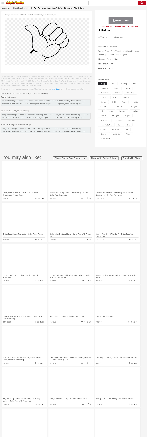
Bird (22, 416)
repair (127, 116)
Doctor (51, 419)
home (71, 419)
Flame (53, 412)
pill (101, 111)
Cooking (104, 426)
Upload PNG (136, 432)
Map (68, 423)
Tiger (118, 416)
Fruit (44, 426)
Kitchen (76, 426)
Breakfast (15, 426)
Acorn (15, 412)
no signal (132, 120)
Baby (19, 419)
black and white (106, 125)
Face (99, 419)
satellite (135, 111)
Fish (69, 416)
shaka (115, 97)
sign (134, 84)
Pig (107, 416)
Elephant (63, 416)
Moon (77, 412)
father (89, 419)
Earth (43, 412)
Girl (80, 419)
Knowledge (75, 423)
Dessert (26, 426)
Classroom (34, 423)
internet (116, 88)
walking (65, 419)
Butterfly (28, 416)
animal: (9, 416)
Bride (24, 419)
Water (96, 412)
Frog (73, 416)
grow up (115, 129)
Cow (43, 416)
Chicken (38, 416)
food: (8, 426)
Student (15, 423)
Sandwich (55, 426)
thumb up (123, 84)
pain (119, 125)
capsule (103, 129)
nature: (8, 412)
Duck (52, 416)
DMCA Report (105, 30)
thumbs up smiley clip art (104, 158)
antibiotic (116, 134)
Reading (41, 423)
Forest (116, 412)
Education (54, 423)
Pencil (47, 423)
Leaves (26, 412)
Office (99, 423)
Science (88, 423)
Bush (100, 412)
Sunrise (83, 412)
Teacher (22, 423)
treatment (118, 120)
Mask (14, 419)
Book (27, 423)
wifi (112, 84)
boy (84, 419)
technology (130, 93)
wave (111, 111)
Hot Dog (110, 426)
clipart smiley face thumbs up (70, 158)
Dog (48, 416)
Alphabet (105, 423)
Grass (65, 412)
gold (114, 102)
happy (102, 84)
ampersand (117, 107)
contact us (55, 89)
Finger (104, 419)
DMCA (128, 432)
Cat (33, 416)
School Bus (62, 423)
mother (35, 419)
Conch (38, 412)
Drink (32, 426)
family (30, 419)
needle (127, 88)
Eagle (57, 416)
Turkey (123, 416)
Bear (18, 416)
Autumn (20, 412)
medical (126, 97)
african (128, 134)
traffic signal (132, 107)
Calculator (113, 423)
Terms (104, 432)
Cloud (105, 412)
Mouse (103, 416)
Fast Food (38, 426)
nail (128, 125)
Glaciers (58, 412)
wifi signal (115, 116)
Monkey (96, 416)
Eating (93, 426)
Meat (48, 426)
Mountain (89, 412)
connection (104, 93)
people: (9, 419)
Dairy (20, 426)
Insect (87, 416)
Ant (14, 416)
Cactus (33, 412)
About (98, 432)
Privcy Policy (112, 432)
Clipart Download (19, 8)
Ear (56, 419)
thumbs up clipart (132, 158)
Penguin (112, 416)
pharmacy (104, 88)
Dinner (82, 426)
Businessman (43, 419)
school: (9, 423)
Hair (76, 419)
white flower (105, 139)
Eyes (59, 419)
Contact (121, 432)
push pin (103, 97)
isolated (117, 93)
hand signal (104, 120)
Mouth (94, 419)
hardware (103, 134)
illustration (122, 111)
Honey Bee (79, 416)
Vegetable (69, 426)
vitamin (103, 116)
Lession (120, 423)
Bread (98, 426)
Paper (94, 423)
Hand (109, 419)
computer (103, 107)
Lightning (71, 412)
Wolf (128, 416)
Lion (91, 416)
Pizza (87, 426)
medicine (135, 102)
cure (126, 129)
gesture (103, 102)
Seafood (62, 426)
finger (124, 102)
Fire (48, 412)
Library (82, 423)
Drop (110, 412)
